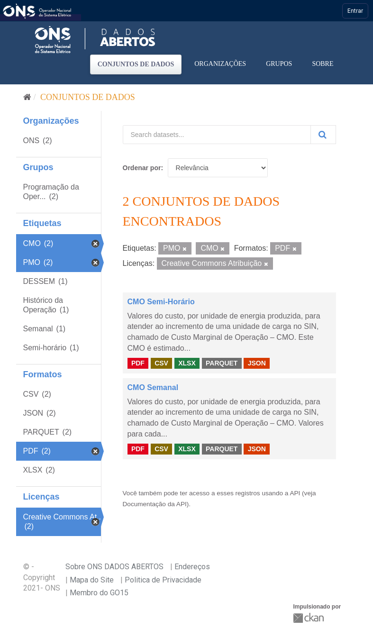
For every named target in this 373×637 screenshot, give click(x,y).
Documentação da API (155, 504)
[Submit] (323, 134)
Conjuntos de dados (136, 64)
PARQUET (221, 363)
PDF (138, 363)
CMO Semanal (153, 387)
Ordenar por (142, 168)
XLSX (187, 363)
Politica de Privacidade (163, 579)
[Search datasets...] (217, 134)
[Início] (27, 97)
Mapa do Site (92, 579)
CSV (161, 363)
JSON (257, 363)
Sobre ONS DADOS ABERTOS (114, 566)
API (295, 493)
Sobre (322, 63)
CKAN (309, 618)
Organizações (220, 63)
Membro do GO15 (99, 592)
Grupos (279, 63)
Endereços (192, 566)
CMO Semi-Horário (161, 302)
